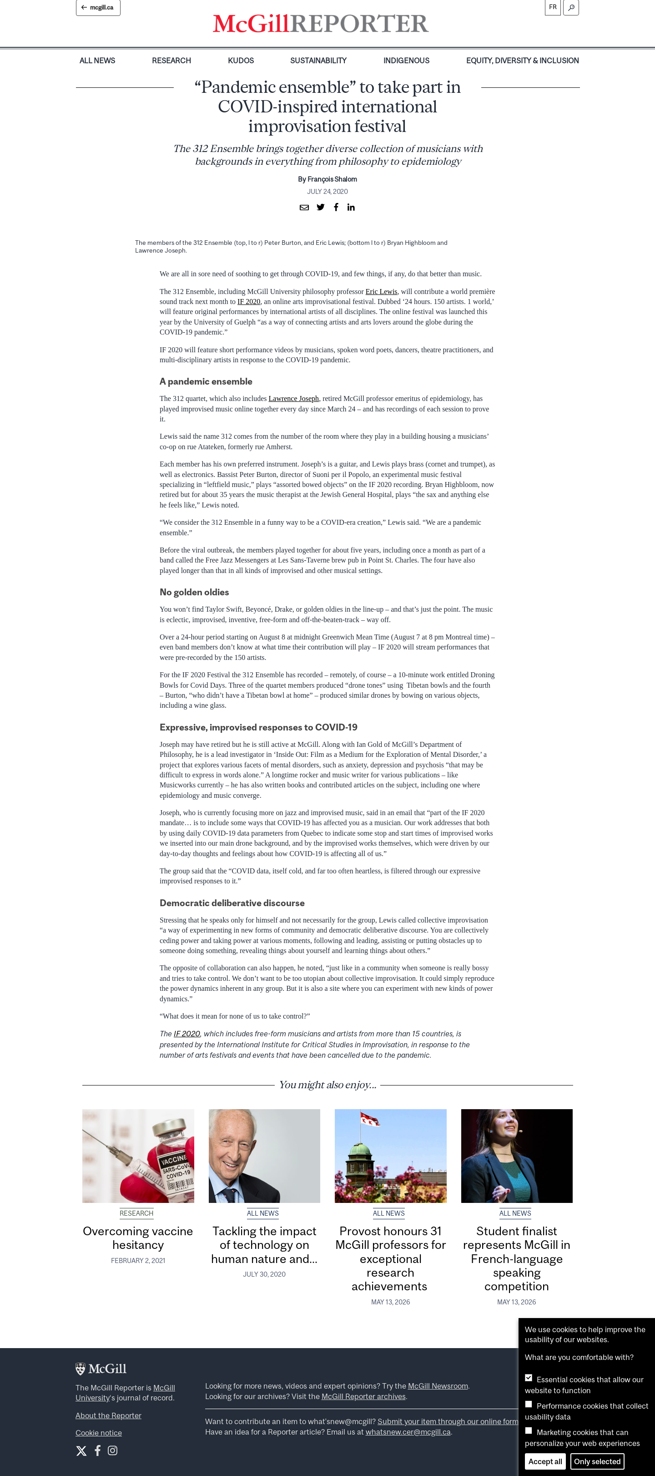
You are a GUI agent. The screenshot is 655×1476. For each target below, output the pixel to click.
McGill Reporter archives (364, 1396)
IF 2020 (248, 301)
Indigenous (406, 60)
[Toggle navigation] (437, 25)
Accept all (545, 1461)
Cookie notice (99, 1432)
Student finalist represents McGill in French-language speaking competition (516, 1258)
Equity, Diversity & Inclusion (522, 60)
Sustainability (318, 60)
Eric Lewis (382, 291)
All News (97, 60)
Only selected (597, 1461)
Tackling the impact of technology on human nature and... (264, 1245)
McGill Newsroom (438, 1385)
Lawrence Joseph (294, 398)
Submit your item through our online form (448, 1421)
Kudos (241, 60)
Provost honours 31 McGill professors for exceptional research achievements (390, 1258)
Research (171, 60)
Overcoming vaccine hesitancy (138, 1238)
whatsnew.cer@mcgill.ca (408, 1431)
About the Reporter (108, 1415)
